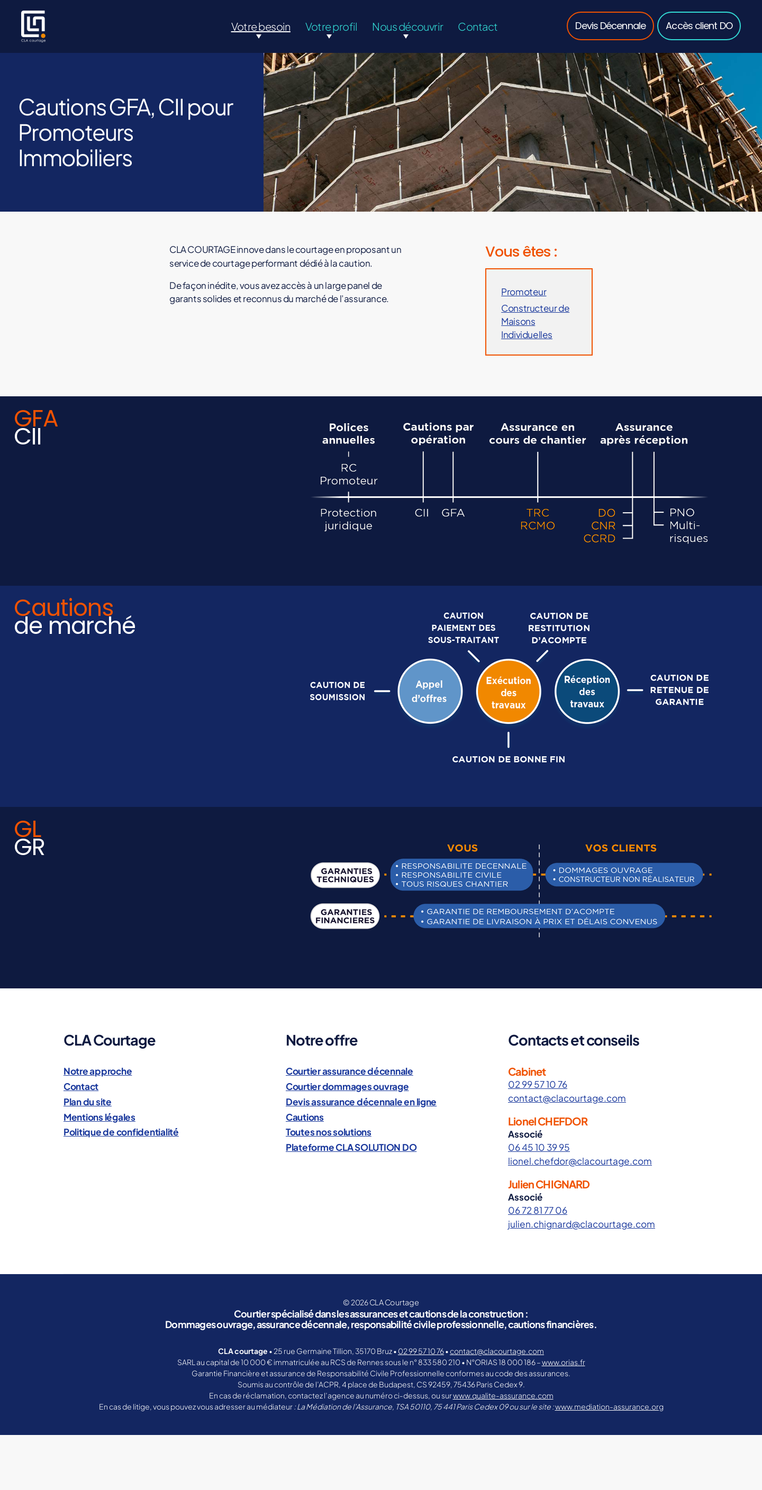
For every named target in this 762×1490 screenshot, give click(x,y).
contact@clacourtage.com (566, 1100)
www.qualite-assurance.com (503, 1396)
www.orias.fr (563, 1363)
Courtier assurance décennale (348, 1073)
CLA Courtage (394, 1304)
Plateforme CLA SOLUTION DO (350, 1149)
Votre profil (331, 34)
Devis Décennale (610, 33)
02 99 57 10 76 (537, 1087)
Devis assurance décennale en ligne (359, 1104)
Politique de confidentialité (119, 1134)
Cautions (305, 1118)
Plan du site (87, 1104)
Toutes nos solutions (328, 1134)
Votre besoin (261, 34)
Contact (477, 34)
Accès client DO (699, 33)
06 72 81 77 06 (537, 1212)
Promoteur (523, 307)
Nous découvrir (407, 34)
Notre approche (97, 1073)
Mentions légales (99, 1118)
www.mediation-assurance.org (609, 1407)
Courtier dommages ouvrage (346, 1088)
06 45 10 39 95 (538, 1149)
